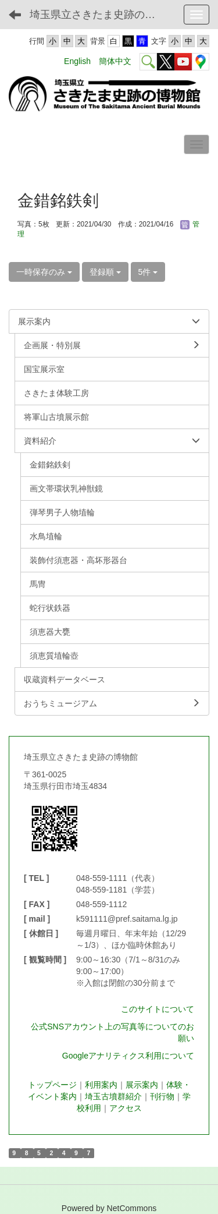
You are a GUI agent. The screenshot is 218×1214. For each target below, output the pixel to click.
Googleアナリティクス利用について (128, 1055)
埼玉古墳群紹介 (113, 1096)
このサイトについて (157, 1009)
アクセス (125, 1108)
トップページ (52, 1084)
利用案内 (101, 1084)
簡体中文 (115, 61)
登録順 (105, 272)
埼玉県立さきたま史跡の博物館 (102, 14)
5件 (148, 272)
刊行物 (162, 1096)
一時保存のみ (44, 272)
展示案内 (142, 1084)
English (77, 61)
